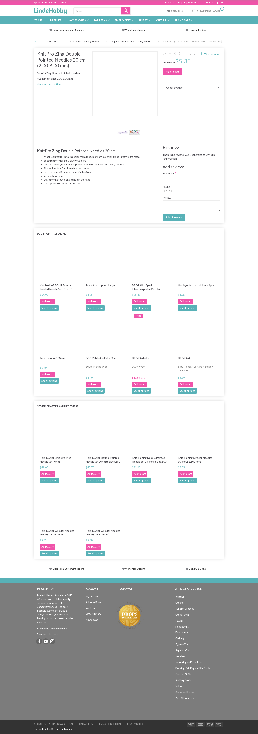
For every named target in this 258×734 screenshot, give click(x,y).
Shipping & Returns (188, 2)
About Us (208, 2)
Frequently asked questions (52, 628)
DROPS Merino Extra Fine (101, 358)
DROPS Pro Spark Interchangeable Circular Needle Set (146, 287)
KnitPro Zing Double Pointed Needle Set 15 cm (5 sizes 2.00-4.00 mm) (149, 459)
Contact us (168, 2)
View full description (49, 84)
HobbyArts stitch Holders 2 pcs (196, 285)
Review (167, 197)
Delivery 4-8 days (196, 30)
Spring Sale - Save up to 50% (50, 2)
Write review (211, 53)
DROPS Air (184, 358)
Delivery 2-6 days (196, 568)
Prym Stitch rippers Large (100, 285)
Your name (169, 172)
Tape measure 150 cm (52, 358)
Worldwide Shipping (133, 30)
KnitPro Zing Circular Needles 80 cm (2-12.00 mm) (195, 459)
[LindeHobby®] (50, 10)
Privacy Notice (135, 724)
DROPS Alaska (140, 358)
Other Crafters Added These (57, 406)
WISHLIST (176, 11)
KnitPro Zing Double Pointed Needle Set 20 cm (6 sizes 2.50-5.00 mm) (103, 459)
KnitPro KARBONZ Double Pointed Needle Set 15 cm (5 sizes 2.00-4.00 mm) (56, 287)
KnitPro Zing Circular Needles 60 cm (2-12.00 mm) (57, 532)
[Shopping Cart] (207, 10)
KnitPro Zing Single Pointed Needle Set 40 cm (55, 459)
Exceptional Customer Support (68, 30)
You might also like (51, 233)
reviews (189, 53)
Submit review (174, 217)
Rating (166, 186)
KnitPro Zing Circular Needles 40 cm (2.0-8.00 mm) (103, 532)
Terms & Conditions (109, 724)
